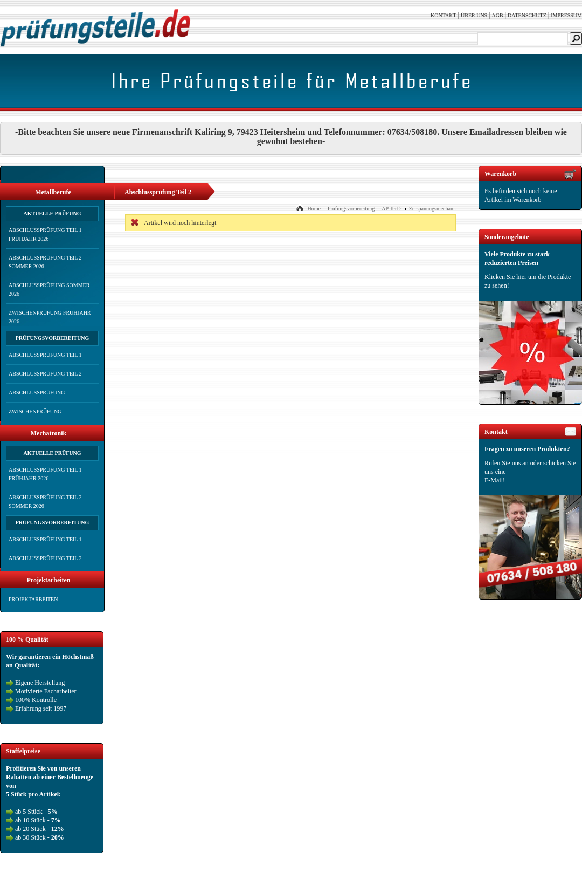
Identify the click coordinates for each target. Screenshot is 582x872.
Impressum (566, 15)
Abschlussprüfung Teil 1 (45, 355)
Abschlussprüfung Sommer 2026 (49, 289)
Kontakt (443, 15)
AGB (497, 15)
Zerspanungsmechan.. (432, 209)
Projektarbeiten (33, 599)
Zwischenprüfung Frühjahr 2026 (50, 317)
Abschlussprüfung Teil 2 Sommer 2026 (45, 262)
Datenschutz (527, 15)
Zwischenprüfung (35, 411)
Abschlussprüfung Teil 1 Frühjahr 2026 (45, 234)
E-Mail (493, 480)
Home (313, 209)
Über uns (474, 15)
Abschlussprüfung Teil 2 (45, 374)
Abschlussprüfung (37, 393)
